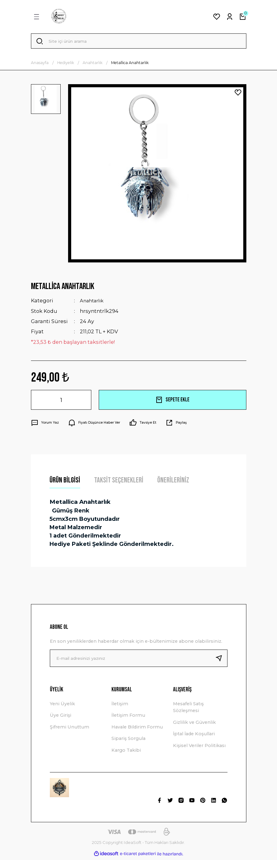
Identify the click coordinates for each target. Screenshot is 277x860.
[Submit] (221, 660)
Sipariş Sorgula (128, 740)
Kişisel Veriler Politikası (199, 747)
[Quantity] (61, 402)
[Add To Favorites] (238, 94)
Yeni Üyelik (62, 705)
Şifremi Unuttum (69, 729)
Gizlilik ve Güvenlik (194, 724)
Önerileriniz (173, 482)
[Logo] (59, 16)
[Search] (138, 42)
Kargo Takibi (126, 752)
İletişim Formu (128, 717)
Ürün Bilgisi (65, 482)
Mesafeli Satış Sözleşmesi (188, 709)
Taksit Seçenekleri (118, 482)
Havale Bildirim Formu (137, 729)
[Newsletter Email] (138, 660)
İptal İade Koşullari (194, 735)
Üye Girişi (60, 717)
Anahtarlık (93, 303)
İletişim (119, 705)
